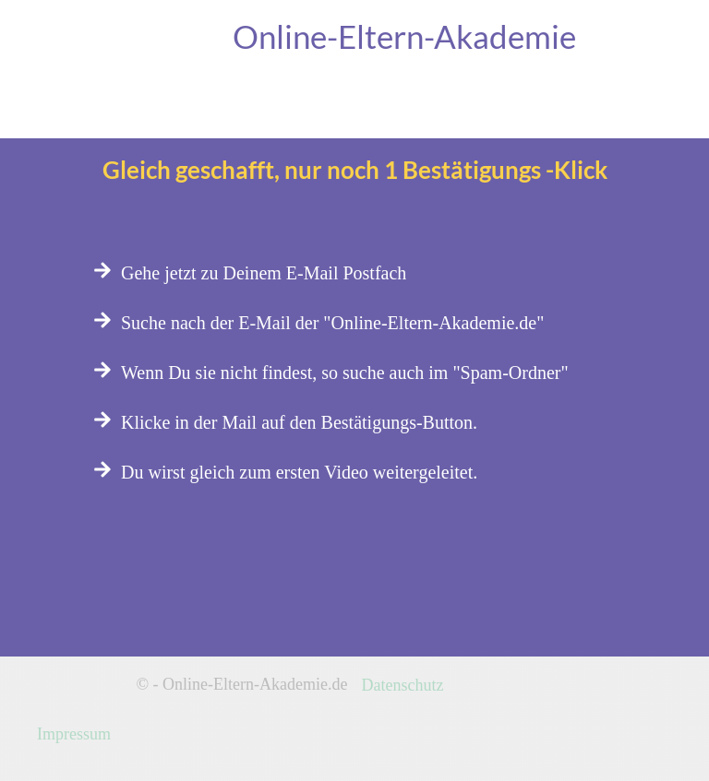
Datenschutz (403, 685)
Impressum (74, 734)
